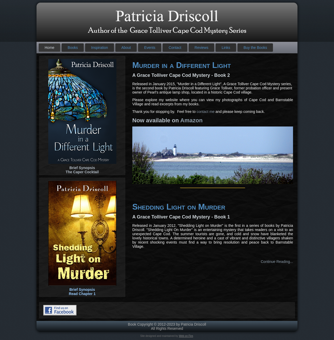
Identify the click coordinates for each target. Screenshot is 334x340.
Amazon (191, 120)
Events (149, 47)
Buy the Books (255, 47)
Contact (175, 47)
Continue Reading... (277, 262)
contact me (205, 112)
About (126, 47)
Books (73, 47)
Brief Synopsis (82, 168)
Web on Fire (186, 336)
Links (226, 47)
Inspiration (99, 47)
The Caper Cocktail (82, 172)
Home (49, 47)
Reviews (201, 47)
